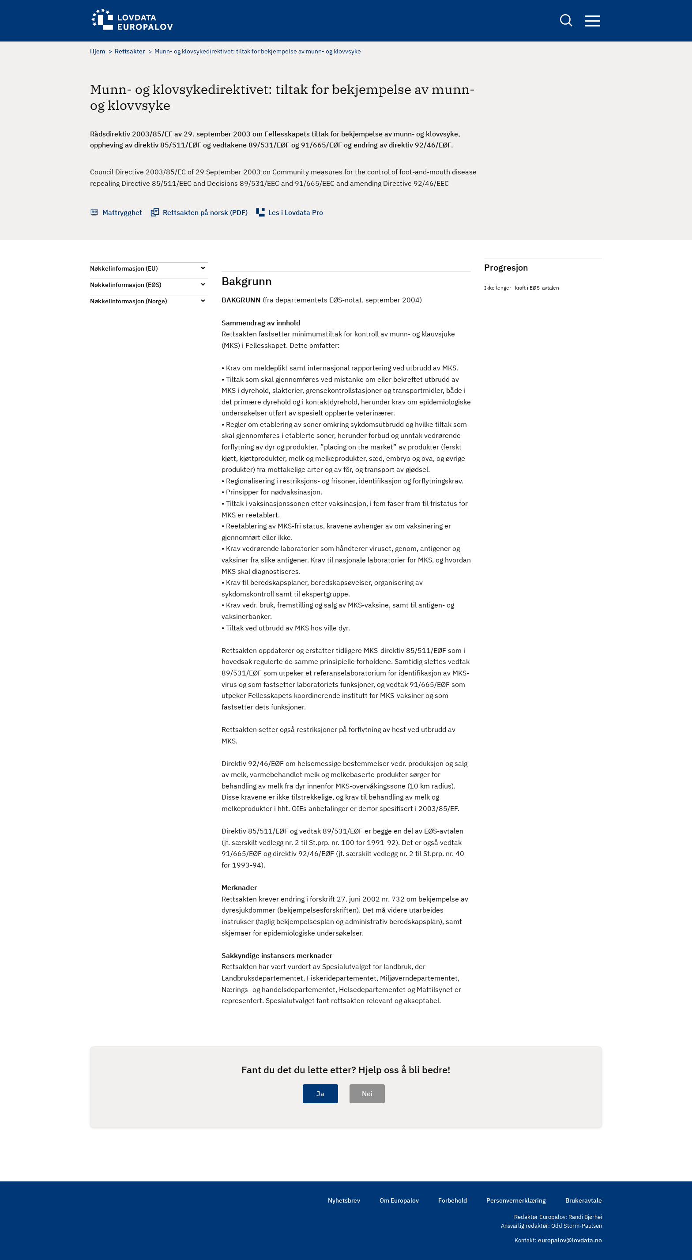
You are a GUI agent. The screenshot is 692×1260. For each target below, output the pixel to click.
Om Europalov (399, 1200)
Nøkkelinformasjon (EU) (124, 268)
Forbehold (452, 1200)
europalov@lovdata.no (570, 1240)
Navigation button (592, 20)
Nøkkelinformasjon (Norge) (128, 301)
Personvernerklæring (516, 1200)
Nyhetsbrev (344, 1200)
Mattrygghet (122, 212)
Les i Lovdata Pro (295, 212)
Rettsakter (130, 51)
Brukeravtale (583, 1200)
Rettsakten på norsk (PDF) (205, 212)
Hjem (97, 51)
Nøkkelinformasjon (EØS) (126, 285)
